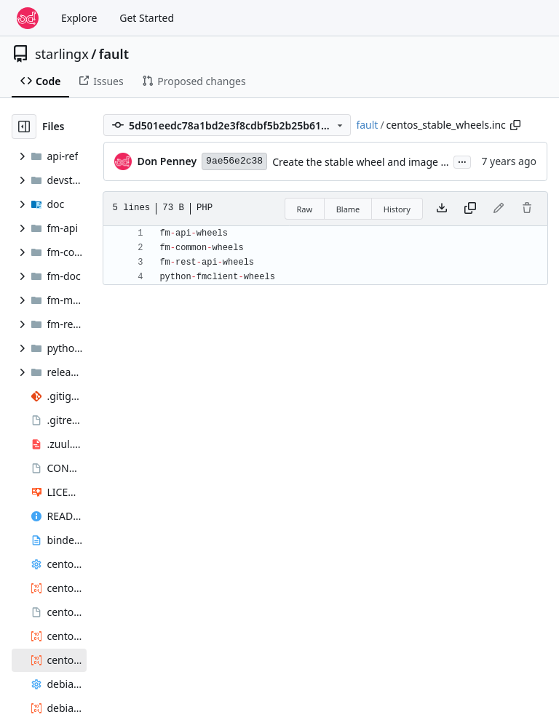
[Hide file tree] (24, 126)
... (462, 161)
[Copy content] (470, 208)
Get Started (146, 18)
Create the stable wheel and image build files (379, 162)
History (397, 209)
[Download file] (441, 208)
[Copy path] (515, 125)
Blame (348, 209)
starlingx (62, 54)
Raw (305, 209)
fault (114, 54)
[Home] (27, 18)
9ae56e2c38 (234, 161)
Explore (79, 18)
